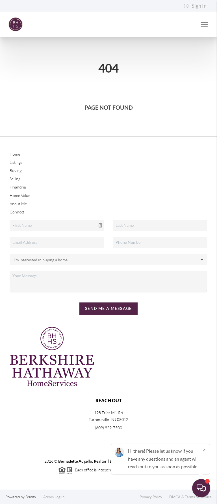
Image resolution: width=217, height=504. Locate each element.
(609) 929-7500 (108, 427)
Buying (15, 170)
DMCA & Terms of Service (190, 497)
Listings (16, 162)
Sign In (195, 6)
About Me (18, 204)
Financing (18, 187)
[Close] (204, 449)
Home (15, 154)
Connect (17, 212)
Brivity (30, 497)
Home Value (20, 195)
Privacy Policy (151, 497)
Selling (15, 179)
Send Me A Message (108, 308)
